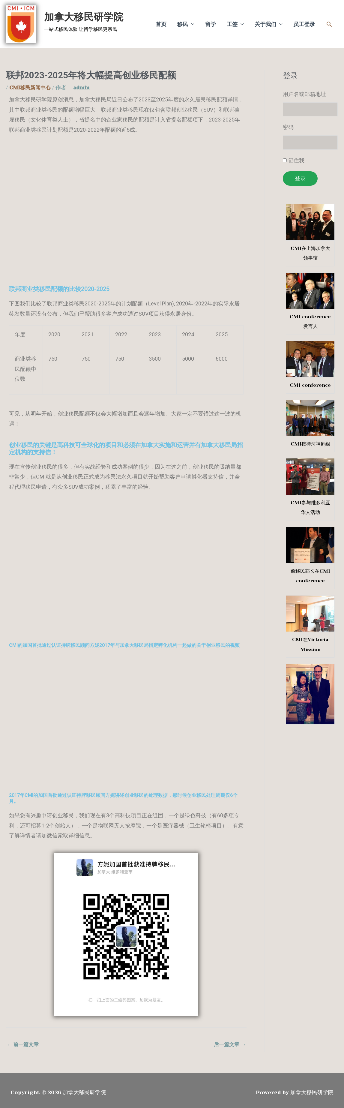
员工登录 (304, 22)
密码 (288, 123)
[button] (329, 21)
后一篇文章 (229, 1040)
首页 (161, 22)
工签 (232, 22)
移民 (182, 22)
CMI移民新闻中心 (31, 83)
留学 (210, 22)
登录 (300, 175)
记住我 (296, 157)
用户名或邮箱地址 (304, 89)
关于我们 (265, 22)
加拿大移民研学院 (79, 14)
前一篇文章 (23, 1040)
